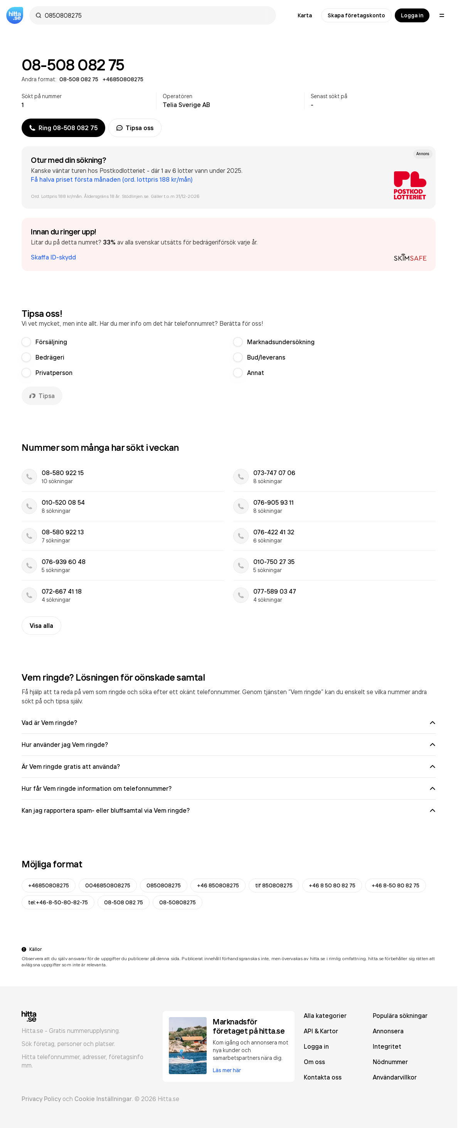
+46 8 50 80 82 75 (332, 885)
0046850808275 (107, 885)
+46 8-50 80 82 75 (395, 885)
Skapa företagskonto (356, 15)
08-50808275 (177, 902)
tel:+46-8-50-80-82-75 (58, 902)
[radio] (26, 341)
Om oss (314, 1062)
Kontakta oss (323, 1077)
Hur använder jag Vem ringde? (229, 744)
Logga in (412, 15)
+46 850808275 (218, 885)
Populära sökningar (400, 1015)
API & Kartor (321, 1031)
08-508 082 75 (123, 902)
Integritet (387, 1046)
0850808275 (163, 885)
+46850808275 (48, 885)
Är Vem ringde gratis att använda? (229, 766)
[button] (229, 244)
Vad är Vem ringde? (229, 722)
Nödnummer (390, 1062)
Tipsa (42, 396)
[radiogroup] (229, 357)
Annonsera (388, 1031)
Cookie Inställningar (103, 1099)
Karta (305, 15)
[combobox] (156, 15)
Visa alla (41, 625)
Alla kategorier (325, 1015)
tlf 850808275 (274, 885)
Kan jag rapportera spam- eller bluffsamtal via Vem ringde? (229, 810)
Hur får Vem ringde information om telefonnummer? (229, 788)
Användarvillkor (395, 1077)
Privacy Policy (41, 1099)
